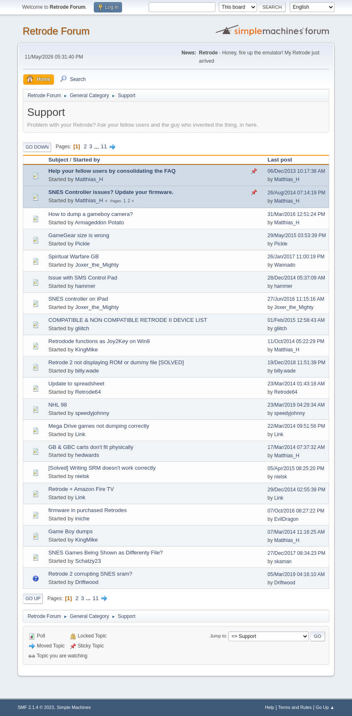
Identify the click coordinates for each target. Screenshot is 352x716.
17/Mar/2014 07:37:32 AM (296, 447)
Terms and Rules (295, 707)
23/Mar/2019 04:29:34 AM (296, 405)
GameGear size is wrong (78, 235)
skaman (283, 561)
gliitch (82, 328)
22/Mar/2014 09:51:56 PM (296, 426)
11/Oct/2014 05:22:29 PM (296, 341)
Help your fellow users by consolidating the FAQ (112, 171)
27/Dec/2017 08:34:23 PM (296, 553)
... (97, 146)
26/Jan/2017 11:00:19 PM (296, 257)
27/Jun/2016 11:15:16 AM (296, 299)
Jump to (218, 635)
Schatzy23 (88, 561)
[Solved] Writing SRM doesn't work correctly (102, 468)
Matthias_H (89, 179)
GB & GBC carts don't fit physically (90, 447)
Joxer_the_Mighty (97, 265)
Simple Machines (74, 707)
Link (80, 434)
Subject (58, 160)
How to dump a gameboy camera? (90, 214)
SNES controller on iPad (78, 299)
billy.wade (87, 371)
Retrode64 (88, 392)
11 (104, 146)
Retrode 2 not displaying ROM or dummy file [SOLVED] (115, 362)
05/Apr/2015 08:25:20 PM (296, 468)
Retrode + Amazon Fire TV (81, 489)
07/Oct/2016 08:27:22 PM (296, 511)
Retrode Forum (55, 31)
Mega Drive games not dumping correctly (98, 426)
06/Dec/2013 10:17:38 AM (296, 171)
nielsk (82, 476)
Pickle (82, 243)
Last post (280, 160)
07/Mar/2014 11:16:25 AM (296, 532)
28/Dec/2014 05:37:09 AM (296, 278)
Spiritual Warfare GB (73, 256)
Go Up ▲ (325, 707)
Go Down (37, 147)
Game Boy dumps (70, 531)
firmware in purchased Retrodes (87, 510)
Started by (86, 160)
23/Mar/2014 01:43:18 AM (296, 384)
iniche (82, 518)
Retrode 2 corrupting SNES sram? (90, 574)
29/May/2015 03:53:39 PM (297, 235)
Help (269, 707)
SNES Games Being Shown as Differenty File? (105, 552)
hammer (85, 286)
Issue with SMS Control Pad (82, 278)
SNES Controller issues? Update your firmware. (110, 192)
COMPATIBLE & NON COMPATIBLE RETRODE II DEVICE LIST (127, 320)
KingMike (86, 349)
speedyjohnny (92, 413)
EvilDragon (286, 519)
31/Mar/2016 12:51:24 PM (296, 214)
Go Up (32, 598)
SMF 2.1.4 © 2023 (35, 707)
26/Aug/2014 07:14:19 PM (296, 193)
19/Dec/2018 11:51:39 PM (296, 362)
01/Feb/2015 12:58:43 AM (296, 320)
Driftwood (86, 582)
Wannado (285, 265)
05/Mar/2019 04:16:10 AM (296, 574)
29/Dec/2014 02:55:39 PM (296, 490)
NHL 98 (57, 405)
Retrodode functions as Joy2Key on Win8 (99, 341)
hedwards (87, 455)
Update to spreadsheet (76, 383)
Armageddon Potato (99, 222)
